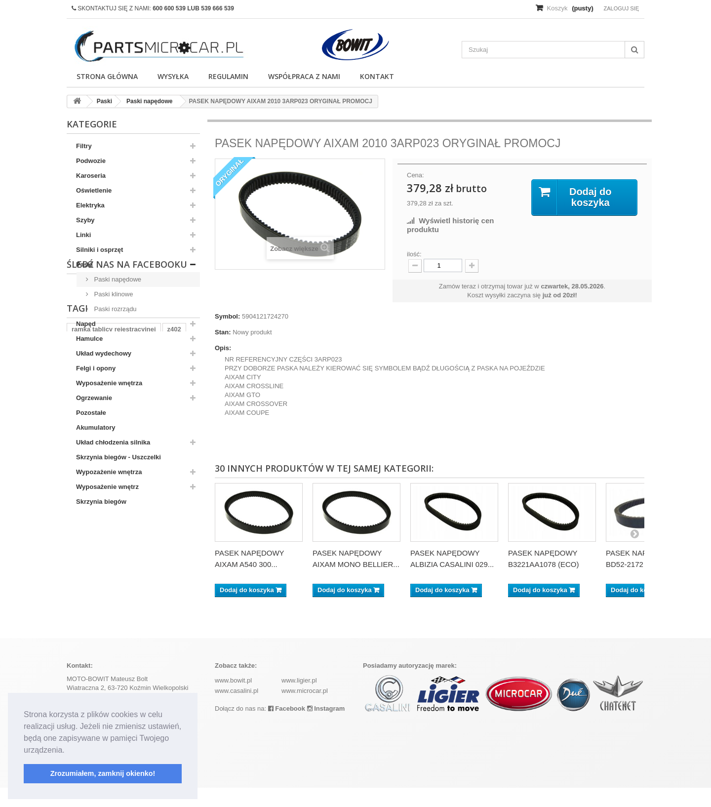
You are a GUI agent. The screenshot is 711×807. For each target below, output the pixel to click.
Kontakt (377, 76)
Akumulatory (95, 427)
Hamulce (89, 338)
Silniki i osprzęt (99, 249)
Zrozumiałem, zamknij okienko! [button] (103, 773)
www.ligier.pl (299, 699)
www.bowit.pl (233, 699)
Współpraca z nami (304, 76)
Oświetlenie (94, 190)
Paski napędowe (116, 279)
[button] (68, 750)
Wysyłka (173, 76)
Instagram (326, 727)
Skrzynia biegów (101, 501)
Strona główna (107, 76)
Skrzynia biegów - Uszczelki (118, 457)
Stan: (223, 332)
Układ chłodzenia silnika (113, 442)
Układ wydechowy (103, 353)
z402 (174, 594)
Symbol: (227, 316)
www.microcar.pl (304, 710)
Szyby (85, 220)
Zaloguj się (621, 8)
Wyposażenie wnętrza (109, 383)
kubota (168, 609)
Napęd (86, 323)
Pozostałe (91, 412)
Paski (84, 264)
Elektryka (90, 205)
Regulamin (228, 76)
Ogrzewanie (94, 398)
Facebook (286, 727)
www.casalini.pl (236, 710)
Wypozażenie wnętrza (109, 472)
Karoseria (91, 175)
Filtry (84, 146)
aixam (81, 609)
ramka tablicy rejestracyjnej (114, 594)
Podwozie (91, 160)
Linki (83, 235)
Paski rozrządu (114, 309)
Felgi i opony (96, 368)
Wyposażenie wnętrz (107, 486)
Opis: (223, 348)
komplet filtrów (124, 609)
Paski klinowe (112, 294)
